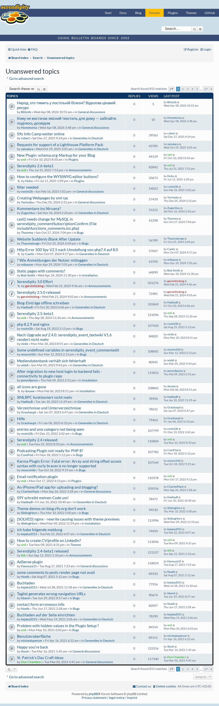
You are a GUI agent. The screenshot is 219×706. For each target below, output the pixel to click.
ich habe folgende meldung (39, 529)
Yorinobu (27, 202)
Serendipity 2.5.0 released (38, 292)
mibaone (27, 264)
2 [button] (183, 89)
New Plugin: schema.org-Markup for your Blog (56, 155)
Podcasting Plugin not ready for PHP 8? (50, 450)
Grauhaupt (28, 412)
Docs (123, 13)
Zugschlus (28, 213)
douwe (30, 391)
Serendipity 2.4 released (37, 440)
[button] (171, 89)
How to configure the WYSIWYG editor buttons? (57, 176)
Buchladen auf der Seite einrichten (46, 615)
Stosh (25, 651)
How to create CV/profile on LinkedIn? (49, 540)
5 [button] (197, 89)
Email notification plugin (37, 476)
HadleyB (27, 307)
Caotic (29, 254)
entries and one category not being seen (50, 429)
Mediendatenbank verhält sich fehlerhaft (51, 360)
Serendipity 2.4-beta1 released (43, 551)
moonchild (28, 354)
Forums (154, 13)
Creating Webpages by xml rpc (42, 198)
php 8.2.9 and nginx (33, 324)
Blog (138, 13)
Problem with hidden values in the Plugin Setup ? (58, 625)
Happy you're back (32, 647)
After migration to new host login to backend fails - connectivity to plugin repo (59, 373)
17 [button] (206, 89)
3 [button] (187, 89)
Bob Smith (28, 275)
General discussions (91, 112)
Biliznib (26, 112)
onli (23, 159)
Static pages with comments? (41, 271)
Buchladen (26, 583)
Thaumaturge (30, 243)
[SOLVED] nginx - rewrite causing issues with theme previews (68, 519)
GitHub (210, 13)
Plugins (173, 13)
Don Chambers (31, 662)
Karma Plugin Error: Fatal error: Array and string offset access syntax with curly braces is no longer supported (69, 463)
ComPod (27, 455)
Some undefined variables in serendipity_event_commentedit (68, 350)
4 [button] (192, 89)
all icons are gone (31, 386)
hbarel (25, 598)
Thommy (27, 232)
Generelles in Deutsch (88, 138)
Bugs (80, 232)
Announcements (80, 170)
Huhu (29, 181)
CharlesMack (30, 491)
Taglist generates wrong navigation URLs (51, 593)
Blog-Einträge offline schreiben (43, 303)
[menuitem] (33, 49)
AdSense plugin (30, 561)
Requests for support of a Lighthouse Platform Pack (60, 144)
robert (25, 138)
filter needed (28, 187)
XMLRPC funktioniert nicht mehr (44, 397)
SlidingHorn (29, 513)
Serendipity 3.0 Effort (35, 281)
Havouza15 (29, 566)
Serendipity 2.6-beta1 (35, 165)
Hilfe (21, 418)
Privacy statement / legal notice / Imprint (109, 697)
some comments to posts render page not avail (56, 572)
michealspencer (31, 640)
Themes (191, 13)
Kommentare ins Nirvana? (39, 208)
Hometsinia (29, 127)
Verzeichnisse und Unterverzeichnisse (49, 408)
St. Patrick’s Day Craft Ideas (40, 657)
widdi (25, 365)
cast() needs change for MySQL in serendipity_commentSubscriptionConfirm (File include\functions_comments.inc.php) (57, 224)
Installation (90, 275)
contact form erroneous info (40, 604)
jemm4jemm (29, 380)
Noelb (25, 576)
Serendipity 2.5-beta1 (35, 313)
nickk (24, 344)
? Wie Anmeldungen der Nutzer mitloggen (52, 260)
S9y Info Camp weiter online (40, 134)
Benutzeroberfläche (34, 636)
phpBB (93, 694)
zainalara (27, 149)
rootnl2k (27, 191)
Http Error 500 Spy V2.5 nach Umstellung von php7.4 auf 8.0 (67, 249)
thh (23, 555)
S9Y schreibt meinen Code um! (43, 497)
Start (108, 13)
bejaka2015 (29, 534)
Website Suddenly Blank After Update (49, 239)
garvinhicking (34, 286)
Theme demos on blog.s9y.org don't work (51, 508)
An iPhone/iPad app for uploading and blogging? (57, 487)
